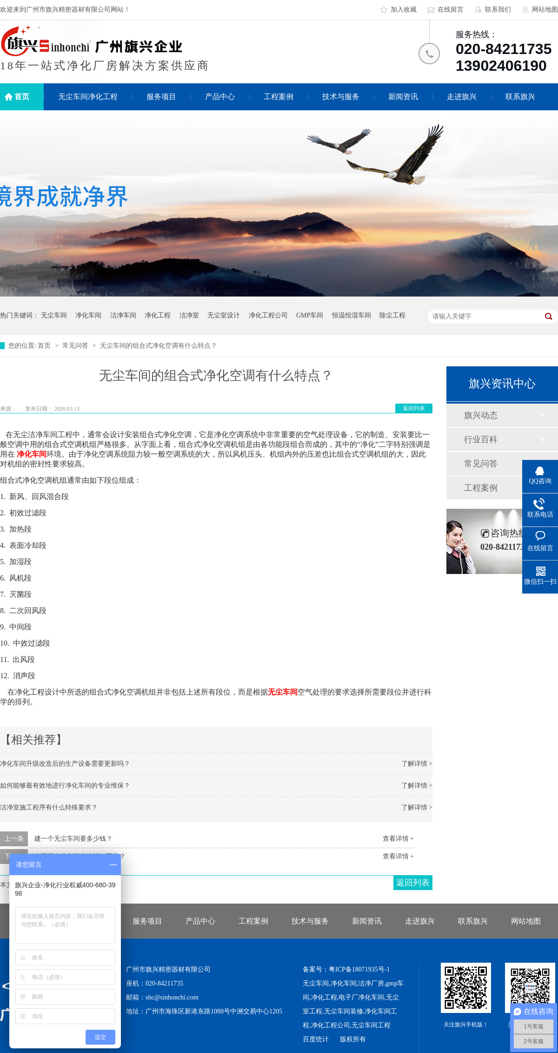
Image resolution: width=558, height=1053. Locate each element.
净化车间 (88, 315)
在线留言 (451, 9)
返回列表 (414, 408)
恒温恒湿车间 (351, 315)
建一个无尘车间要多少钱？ (73, 838)
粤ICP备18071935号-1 (359, 969)
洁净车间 (123, 315)
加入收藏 (404, 9)
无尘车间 (54, 315)
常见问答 (76, 345)
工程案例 (278, 97)
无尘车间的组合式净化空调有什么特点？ (158, 345)
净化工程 (158, 315)
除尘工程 (392, 315)
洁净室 (189, 315)
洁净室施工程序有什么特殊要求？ (49, 807)
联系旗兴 (520, 97)
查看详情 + (398, 838)
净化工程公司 (268, 315)
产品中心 (220, 97)
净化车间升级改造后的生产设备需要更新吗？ (65, 763)
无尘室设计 (223, 315)
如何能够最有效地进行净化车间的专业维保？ (65, 785)
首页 (21, 97)
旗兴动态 (481, 415)
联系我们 (498, 9)
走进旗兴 (462, 97)
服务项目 (161, 97)
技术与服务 (340, 97)
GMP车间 (309, 315)
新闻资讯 (403, 97)
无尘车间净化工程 (88, 97)
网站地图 (545, 9)
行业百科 (481, 439)
